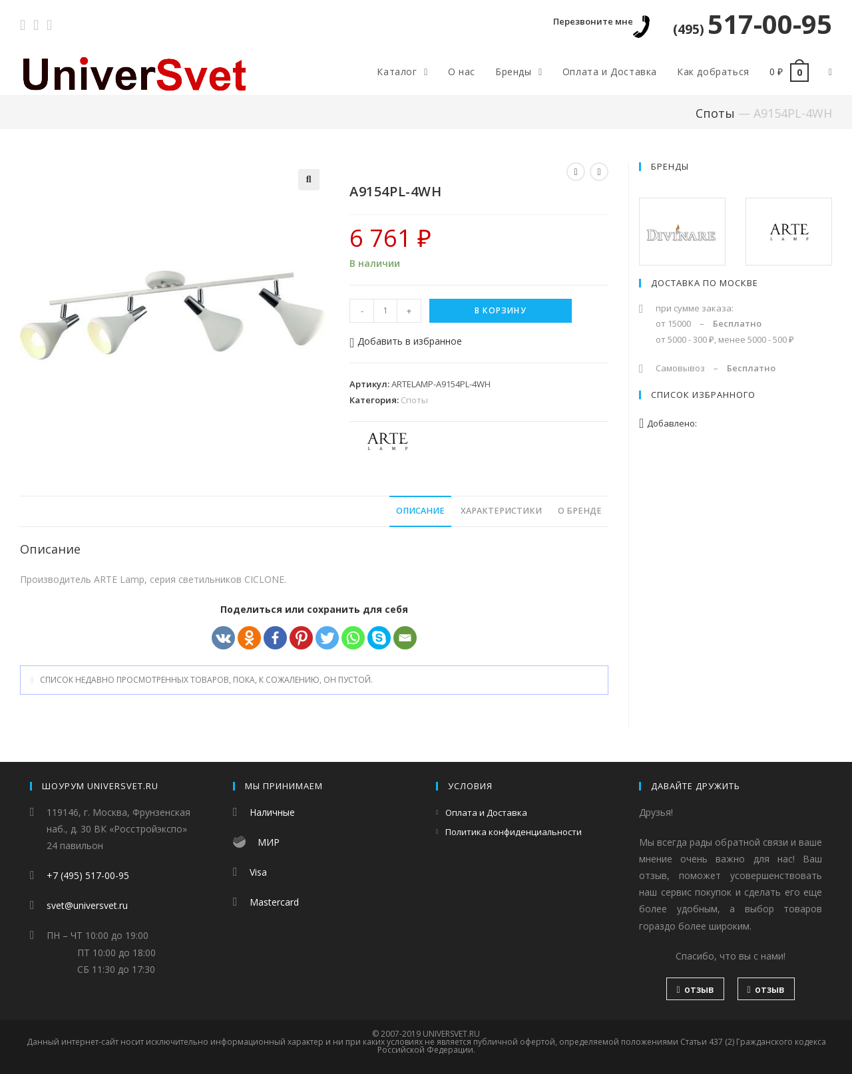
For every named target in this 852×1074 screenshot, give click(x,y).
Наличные (272, 812)
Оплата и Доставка (486, 812)
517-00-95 (752, 23)
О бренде (580, 510)
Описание (420, 510)
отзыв (695, 989)
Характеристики (501, 510)
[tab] (420, 511)
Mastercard (274, 902)
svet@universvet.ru (87, 905)
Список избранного (703, 395)
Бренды (670, 166)
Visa (258, 872)
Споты (715, 113)
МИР (269, 842)
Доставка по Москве (704, 283)
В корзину (501, 310)
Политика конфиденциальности (513, 832)
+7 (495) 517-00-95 (88, 875)
